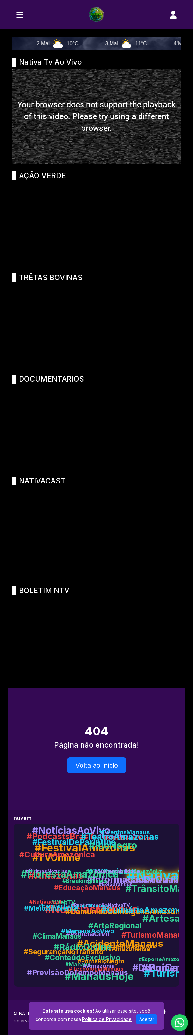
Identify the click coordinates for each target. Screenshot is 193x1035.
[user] (173, 14)
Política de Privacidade (107, 1019)
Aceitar (146, 1019)
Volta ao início (96, 765)
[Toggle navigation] (19, 14)
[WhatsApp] (179, 1022)
